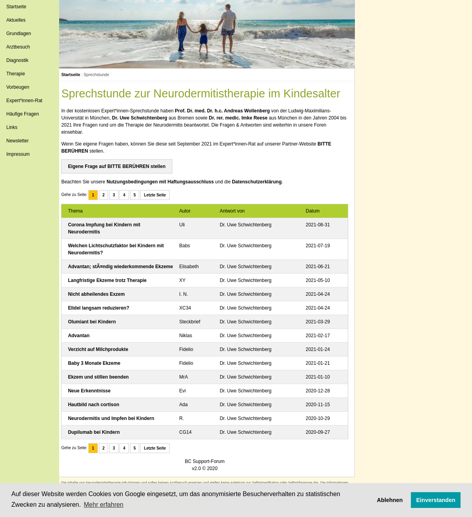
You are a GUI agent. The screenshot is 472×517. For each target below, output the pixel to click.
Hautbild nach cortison (98, 411)
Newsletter (17, 141)
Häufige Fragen (22, 114)
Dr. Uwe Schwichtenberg (144, 118)
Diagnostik (17, 60)
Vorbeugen (17, 87)
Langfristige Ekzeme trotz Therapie (112, 287)
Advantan (83, 342)
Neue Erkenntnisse (94, 398)
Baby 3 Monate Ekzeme (99, 370)
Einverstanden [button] (435, 500)
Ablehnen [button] (390, 500)
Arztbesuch (18, 47)
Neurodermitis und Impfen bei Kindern (116, 425)
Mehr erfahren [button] (104, 504)
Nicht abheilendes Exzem (101, 301)
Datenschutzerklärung (261, 182)
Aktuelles (16, 20)
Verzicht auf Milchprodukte (103, 356)
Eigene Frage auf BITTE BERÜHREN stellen (121, 166)
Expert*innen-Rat (24, 100)
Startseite (16, 6)
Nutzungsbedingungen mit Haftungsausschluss (164, 182)
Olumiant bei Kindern (96, 329)
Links (11, 127)
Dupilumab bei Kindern (98, 439)
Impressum (18, 154)
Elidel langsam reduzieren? (103, 315)
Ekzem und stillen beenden (103, 384)
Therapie (15, 74)
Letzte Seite (160, 195)
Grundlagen (18, 33)
